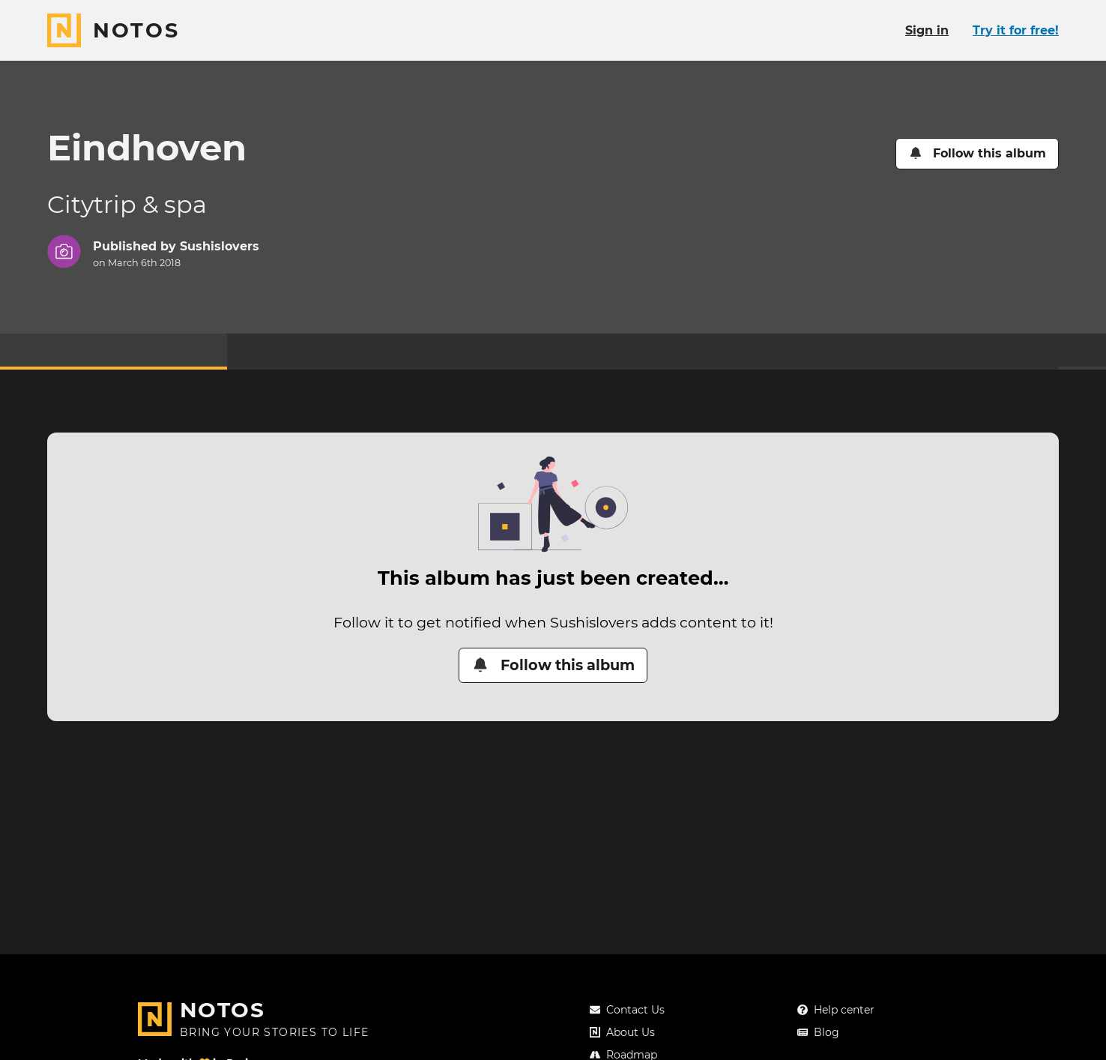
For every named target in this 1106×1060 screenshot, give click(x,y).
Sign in (927, 30)
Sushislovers (219, 246)
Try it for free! (1016, 30)
